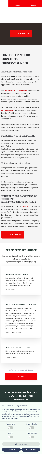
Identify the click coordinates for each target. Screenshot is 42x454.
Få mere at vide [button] (21, 444)
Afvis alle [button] (11, 449)
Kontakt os (23, 33)
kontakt (26, 206)
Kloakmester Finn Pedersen (16, 90)
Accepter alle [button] (31, 449)
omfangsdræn (7, 110)
